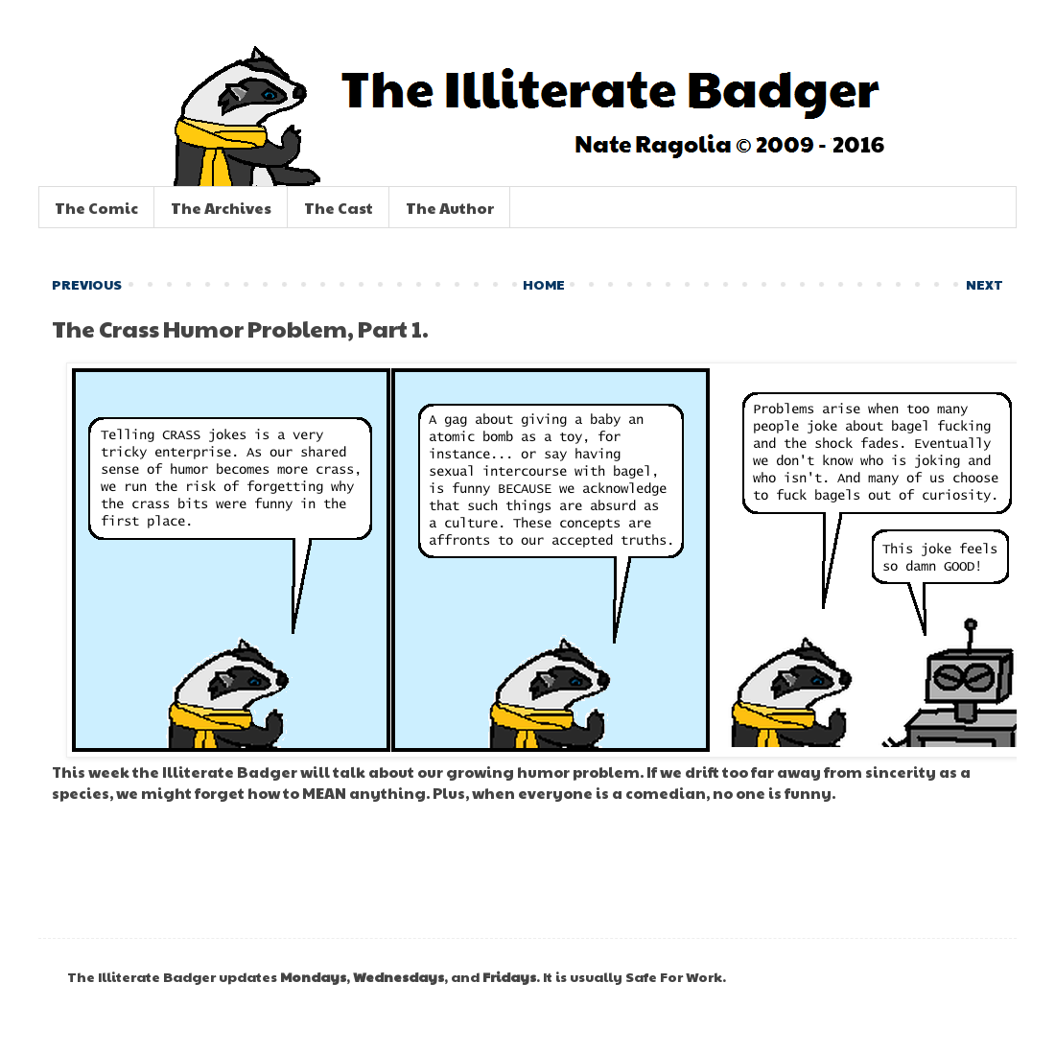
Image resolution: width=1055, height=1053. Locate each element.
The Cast (338, 208)
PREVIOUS (87, 283)
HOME (544, 283)
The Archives (221, 208)
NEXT (984, 283)
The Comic (96, 208)
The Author (450, 208)
